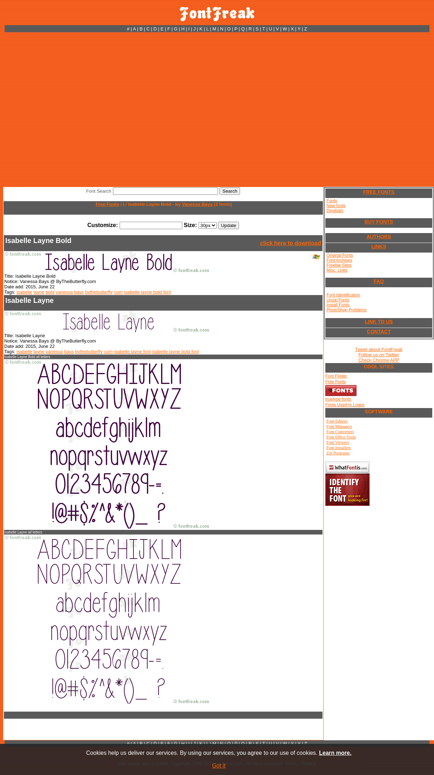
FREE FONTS (379, 192)
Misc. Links (336, 270)
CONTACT (378, 331)
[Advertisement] (73, 109)
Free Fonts (107, 204)
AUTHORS (378, 236)
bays (79, 292)
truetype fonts (338, 399)
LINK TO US (379, 321)
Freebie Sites (339, 265)
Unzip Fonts (337, 300)
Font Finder (336, 376)
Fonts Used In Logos (345, 404)
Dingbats (334, 210)
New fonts (335, 205)
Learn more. (335, 753)
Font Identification (343, 295)
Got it (218, 766)
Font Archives (339, 260)
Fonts (331, 200)
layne (38, 292)
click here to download (290, 243)
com (118, 292)
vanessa (64, 292)
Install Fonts (337, 304)
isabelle (24, 292)
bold (50, 292)
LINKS (378, 246)
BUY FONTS (379, 222)
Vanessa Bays (197, 204)
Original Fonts (339, 255)
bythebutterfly (99, 292)
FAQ (379, 281)
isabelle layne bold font (147, 292)
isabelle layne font (132, 351)
